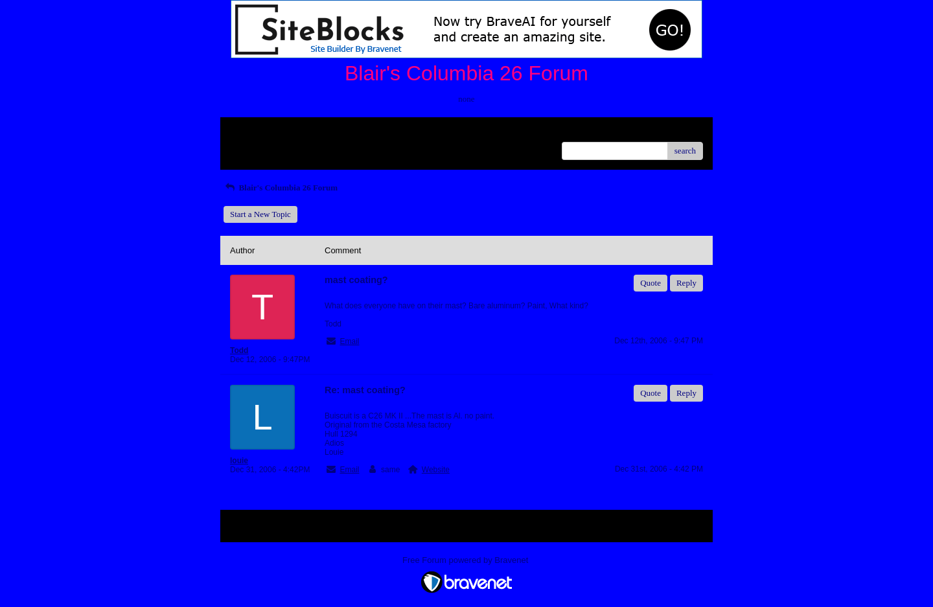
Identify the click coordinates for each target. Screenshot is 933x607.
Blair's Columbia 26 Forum (281, 187)
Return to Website (260, 132)
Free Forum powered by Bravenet (466, 560)
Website (436, 469)
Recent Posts (251, 147)
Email (349, 341)
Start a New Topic (260, 214)
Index (311, 132)
